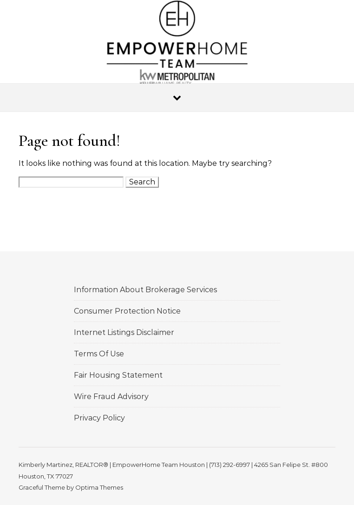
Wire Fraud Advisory (111, 396)
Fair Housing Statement (118, 375)
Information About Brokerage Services (145, 289)
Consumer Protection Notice (127, 311)
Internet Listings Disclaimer (124, 332)
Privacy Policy (99, 417)
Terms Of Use (99, 353)
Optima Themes (99, 487)
